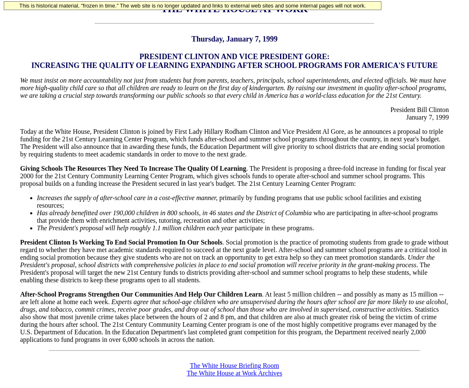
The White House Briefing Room (234, 365)
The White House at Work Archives (234, 373)
